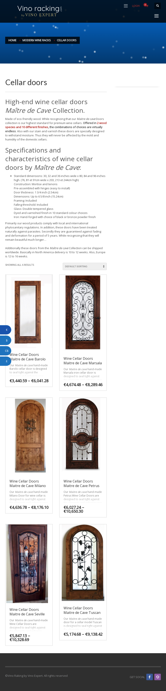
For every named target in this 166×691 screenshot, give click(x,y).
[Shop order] (85, 266)
